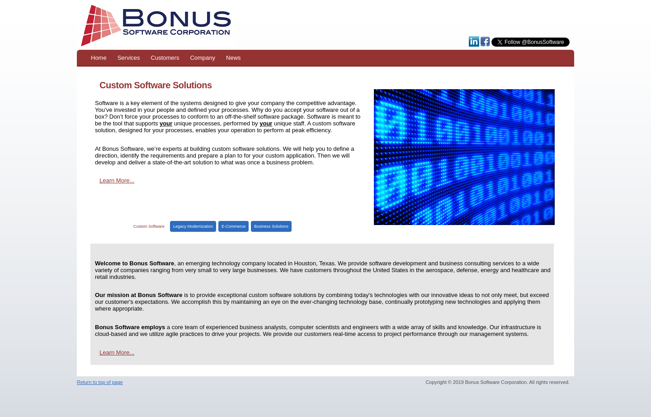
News (233, 57)
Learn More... (116, 180)
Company (202, 57)
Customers (165, 57)
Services (129, 57)
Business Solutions (271, 226)
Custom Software (149, 226)
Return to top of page (100, 382)
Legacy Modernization (193, 226)
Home (99, 57)
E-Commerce (233, 226)
